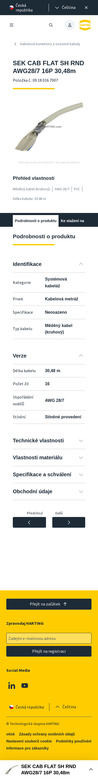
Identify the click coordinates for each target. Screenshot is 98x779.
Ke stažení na (72, 221)
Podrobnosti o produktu (35, 221)
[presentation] (65, 7)
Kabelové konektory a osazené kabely (46, 44)
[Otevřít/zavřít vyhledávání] (51, 25)
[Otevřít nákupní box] (49, 769)
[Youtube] (24, 685)
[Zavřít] (86, 7)
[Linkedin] (11, 685)
